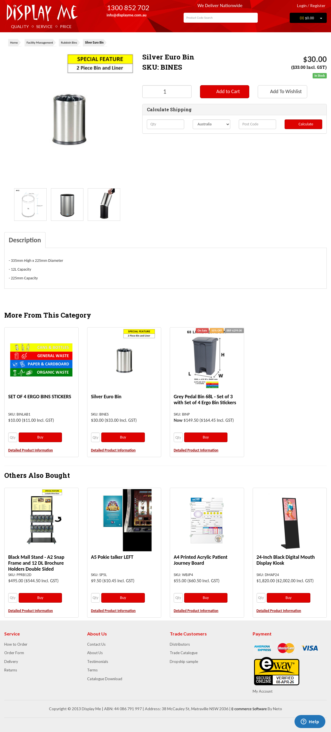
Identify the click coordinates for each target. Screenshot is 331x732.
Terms (92, 670)
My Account (262, 691)
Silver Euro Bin (94, 42)
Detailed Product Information (30, 450)
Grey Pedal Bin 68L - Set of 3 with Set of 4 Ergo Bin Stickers (205, 399)
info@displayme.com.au (124, 15)
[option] (30, 204)
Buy (40, 437)
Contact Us (96, 644)
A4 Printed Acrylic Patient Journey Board (200, 560)
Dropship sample (184, 661)
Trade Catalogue (183, 652)
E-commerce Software (249, 709)
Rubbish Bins (69, 42)
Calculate (303, 124)
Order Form (14, 652)
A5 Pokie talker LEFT (112, 557)
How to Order (15, 644)
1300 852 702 (124, 7)
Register (317, 5)
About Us (95, 652)
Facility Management (40, 42)
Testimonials (97, 661)
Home (14, 42)
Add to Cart (224, 91)
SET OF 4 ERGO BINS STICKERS (39, 396)
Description (25, 240)
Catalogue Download (104, 679)
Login (300, 5)
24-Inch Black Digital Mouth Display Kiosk (286, 560)
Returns (10, 670)
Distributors (180, 644)
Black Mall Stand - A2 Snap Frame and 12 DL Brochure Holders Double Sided (36, 563)
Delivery (11, 661)
